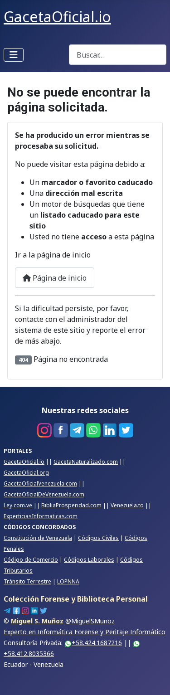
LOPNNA (68, 581)
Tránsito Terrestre (27, 581)
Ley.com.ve (18, 505)
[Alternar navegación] (14, 55)
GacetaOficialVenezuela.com (40, 483)
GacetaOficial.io (24, 462)
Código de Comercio (31, 560)
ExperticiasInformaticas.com (41, 516)
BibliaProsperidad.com (71, 505)
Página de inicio (55, 278)
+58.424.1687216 (93, 642)
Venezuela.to (127, 505)
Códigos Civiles (98, 538)
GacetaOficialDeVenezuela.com (44, 494)
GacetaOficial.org (26, 472)
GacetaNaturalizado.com (85, 462)
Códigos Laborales (89, 560)
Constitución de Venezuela (38, 538)
